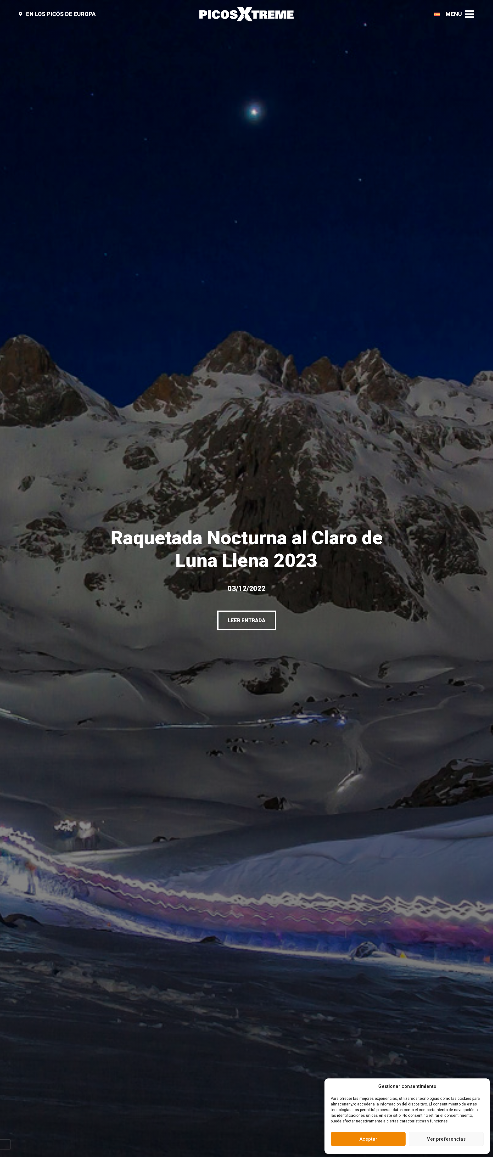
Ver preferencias (446, 1139)
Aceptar (368, 1139)
